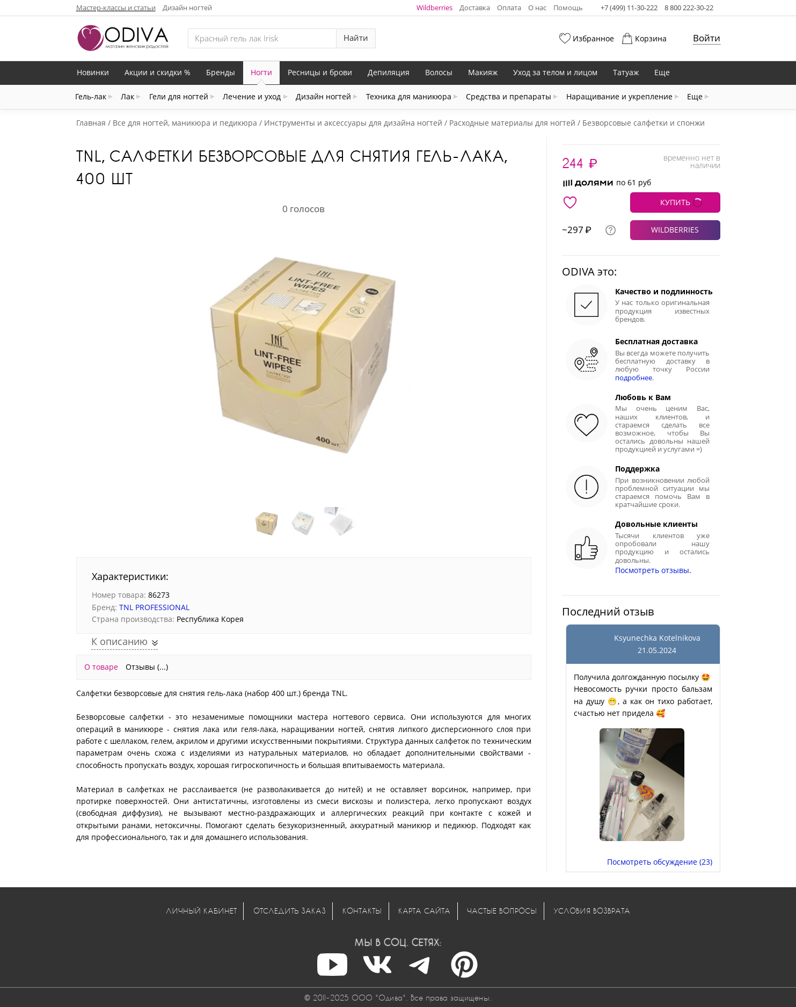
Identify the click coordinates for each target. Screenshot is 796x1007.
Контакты (362, 910)
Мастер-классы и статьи (116, 7)
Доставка (474, 7)
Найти (356, 38)
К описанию (120, 641)
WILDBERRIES (675, 229)
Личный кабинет (201, 910)
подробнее (633, 377)
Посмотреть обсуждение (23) (659, 862)
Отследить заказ (289, 910)
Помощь (568, 7)
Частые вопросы (502, 910)
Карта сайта (424, 910)
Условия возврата (591, 910)
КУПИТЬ (675, 202)
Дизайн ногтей (187, 7)
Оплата (509, 7)
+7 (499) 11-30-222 (629, 7)
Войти (706, 38)
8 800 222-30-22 (688, 7)
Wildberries (434, 7)
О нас (537, 7)
